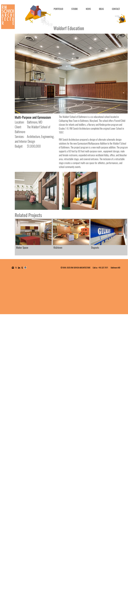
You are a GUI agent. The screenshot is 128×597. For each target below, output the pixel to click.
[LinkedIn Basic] (19, 268)
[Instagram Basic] (13, 268)
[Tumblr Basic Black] (22, 268)
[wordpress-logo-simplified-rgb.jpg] (25, 268)
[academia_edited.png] (16, 268)
